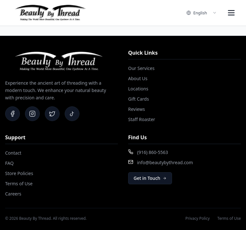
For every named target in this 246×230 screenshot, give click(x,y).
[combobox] (201, 13)
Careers (13, 194)
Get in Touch (150, 178)
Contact (13, 153)
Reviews (136, 109)
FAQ (9, 163)
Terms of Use (19, 183)
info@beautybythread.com (165, 162)
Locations (138, 89)
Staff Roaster (141, 119)
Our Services (141, 68)
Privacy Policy (197, 218)
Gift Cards (138, 99)
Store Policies (19, 173)
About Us (137, 78)
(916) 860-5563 (152, 152)
